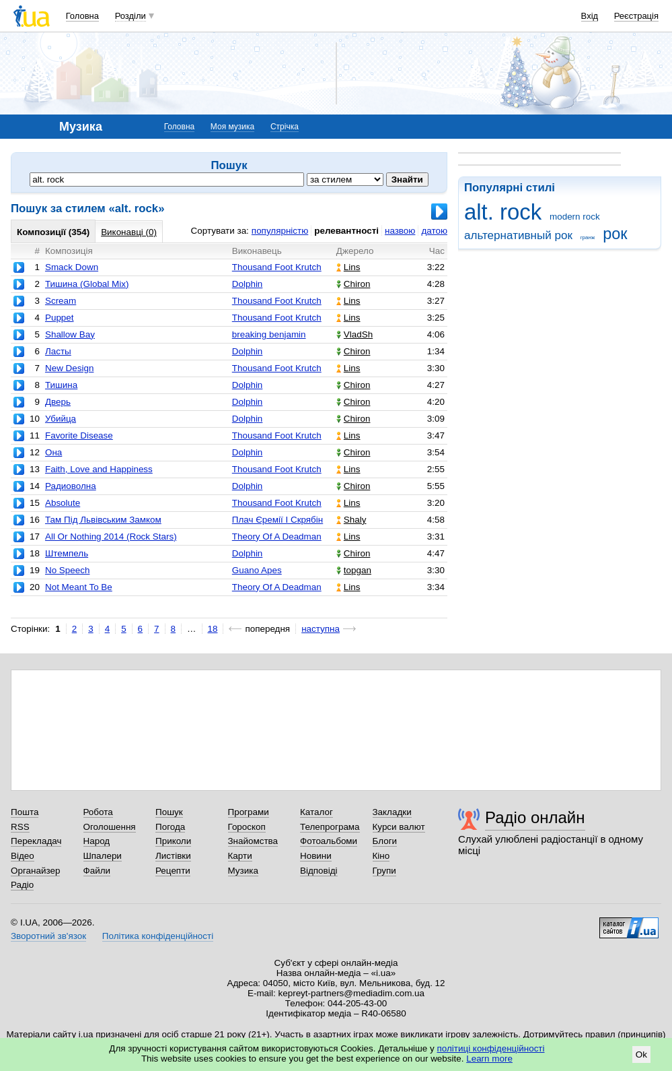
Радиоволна (70, 486)
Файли (97, 871)
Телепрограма (330, 827)
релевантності (346, 231)
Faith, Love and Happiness (99, 469)
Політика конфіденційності (157, 936)
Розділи (130, 16)
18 (213, 629)
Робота (98, 812)
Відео (22, 856)
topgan (353, 570)
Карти (240, 856)
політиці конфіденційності (491, 1048)
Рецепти (172, 871)
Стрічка (284, 126)
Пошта (24, 812)
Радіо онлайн (535, 817)
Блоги (385, 841)
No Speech (67, 570)
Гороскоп (247, 827)
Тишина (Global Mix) (86, 284)
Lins (348, 267)
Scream (60, 301)
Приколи (173, 841)
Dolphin (247, 284)
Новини (316, 856)
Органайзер (35, 871)
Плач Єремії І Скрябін (277, 520)
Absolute (62, 503)
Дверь (58, 402)
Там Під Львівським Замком (103, 520)
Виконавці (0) (129, 232)
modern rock (575, 217)
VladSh (354, 334)
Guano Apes (257, 570)
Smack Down (71, 267)
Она (53, 452)
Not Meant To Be (78, 587)
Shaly (351, 520)
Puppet (59, 318)
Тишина (61, 385)
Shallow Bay (70, 334)
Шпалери (102, 856)
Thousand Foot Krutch (277, 267)
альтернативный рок (518, 235)
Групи (384, 871)
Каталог (316, 812)
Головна (82, 16)
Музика (243, 871)
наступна (320, 629)
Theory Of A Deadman (277, 536)
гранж (588, 237)
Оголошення (109, 827)
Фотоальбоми (328, 841)
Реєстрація (636, 16)
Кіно (381, 856)
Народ (96, 841)
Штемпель (66, 553)
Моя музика (232, 126)
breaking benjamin (269, 334)
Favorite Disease (79, 435)
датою (434, 231)
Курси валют (399, 827)
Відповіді (319, 871)
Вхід (590, 16)
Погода (170, 827)
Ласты (58, 351)
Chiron (353, 284)
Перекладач (36, 841)
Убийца (60, 419)
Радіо (22, 885)
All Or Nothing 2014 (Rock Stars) (111, 536)
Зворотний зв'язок (48, 936)
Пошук (169, 812)
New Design (69, 368)
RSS (20, 827)
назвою (400, 231)
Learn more (489, 1058)
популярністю (280, 231)
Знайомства (253, 841)
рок (615, 233)
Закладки (392, 812)
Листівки (173, 856)
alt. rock (503, 211)
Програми (248, 812)
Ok (641, 1054)
